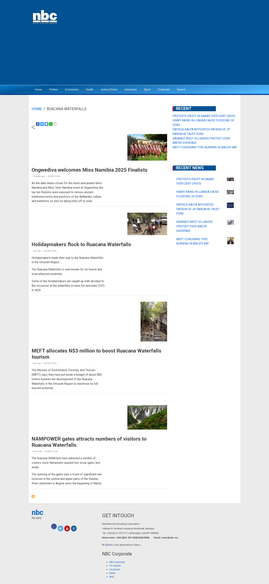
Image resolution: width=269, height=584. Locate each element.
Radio (112, 573)
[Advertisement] (135, 57)
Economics (72, 89)
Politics (53, 89)
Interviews (131, 89)
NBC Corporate (117, 562)
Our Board (114, 569)
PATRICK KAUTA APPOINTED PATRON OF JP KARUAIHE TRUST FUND (197, 209)
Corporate (164, 89)
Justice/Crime (109, 89)
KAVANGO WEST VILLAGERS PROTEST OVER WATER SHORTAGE (194, 226)
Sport (147, 89)
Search (181, 89)
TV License (115, 565)
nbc (37, 512)
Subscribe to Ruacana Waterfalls (33, 496)
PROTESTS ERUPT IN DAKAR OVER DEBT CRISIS (204, 116)
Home (38, 89)
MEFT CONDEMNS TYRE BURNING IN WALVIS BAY (205, 147)
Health (89, 89)
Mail (111, 576)
